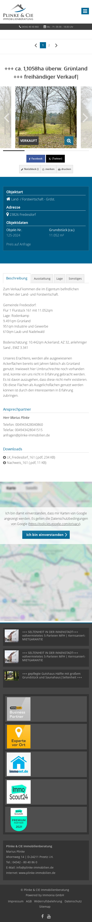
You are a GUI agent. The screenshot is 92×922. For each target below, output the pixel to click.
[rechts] (56, 45)
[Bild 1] (14, 150)
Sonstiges (75, 278)
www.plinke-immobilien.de (37, 873)
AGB (29, 901)
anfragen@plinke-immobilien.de (26, 435)
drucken (64, 169)
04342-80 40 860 (30, 26)
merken (48, 169)
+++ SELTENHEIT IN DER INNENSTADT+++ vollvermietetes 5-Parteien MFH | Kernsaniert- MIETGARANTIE (53, 635)
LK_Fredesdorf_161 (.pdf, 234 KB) (31, 457)
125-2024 (13, 235)
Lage (59, 278)
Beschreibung (16, 278)
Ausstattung (42, 278)
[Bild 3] (56, 150)
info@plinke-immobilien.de (35, 867)
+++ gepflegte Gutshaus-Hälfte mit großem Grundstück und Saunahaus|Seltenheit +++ (52, 675)
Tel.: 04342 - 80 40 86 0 (21, 862)
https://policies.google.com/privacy (54, 524)
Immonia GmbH (53, 895)
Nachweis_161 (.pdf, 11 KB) (26, 462)
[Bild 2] (35, 150)
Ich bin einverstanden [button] (45, 534)
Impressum (16, 901)
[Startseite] (18, 11)
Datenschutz (73, 901)
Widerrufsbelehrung (48, 901)
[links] (36, 45)
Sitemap (44, 906)
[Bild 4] (78, 150)
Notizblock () (30, 169)
